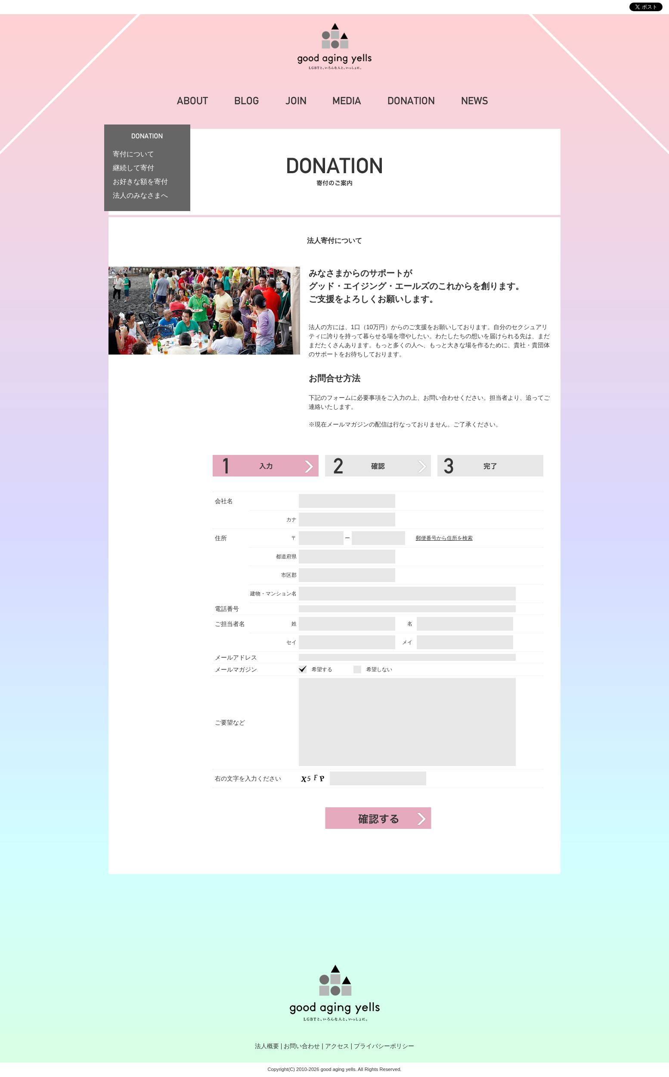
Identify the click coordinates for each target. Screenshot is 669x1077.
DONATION (411, 100)
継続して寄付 (133, 167)
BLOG (247, 100)
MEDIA (347, 100)
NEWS (474, 100)
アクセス (337, 1046)
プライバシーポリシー (384, 1046)
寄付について (133, 154)
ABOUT (192, 100)
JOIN (295, 100)
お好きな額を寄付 (140, 181)
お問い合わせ (302, 1046)
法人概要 (267, 1046)
